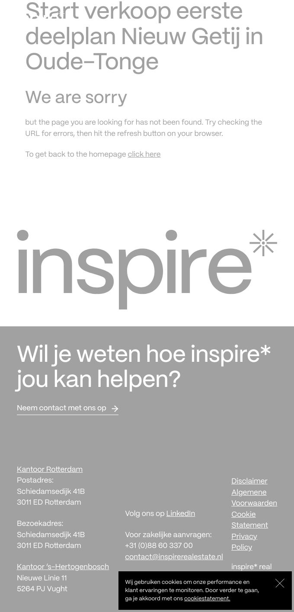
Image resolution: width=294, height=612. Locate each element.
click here (144, 154)
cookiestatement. (207, 599)
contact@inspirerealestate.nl (174, 557)
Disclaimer (249, 481)
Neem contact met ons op (61, 408)
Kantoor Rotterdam (50, 470)
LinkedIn (180, 514)
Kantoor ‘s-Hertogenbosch (63, 567)
